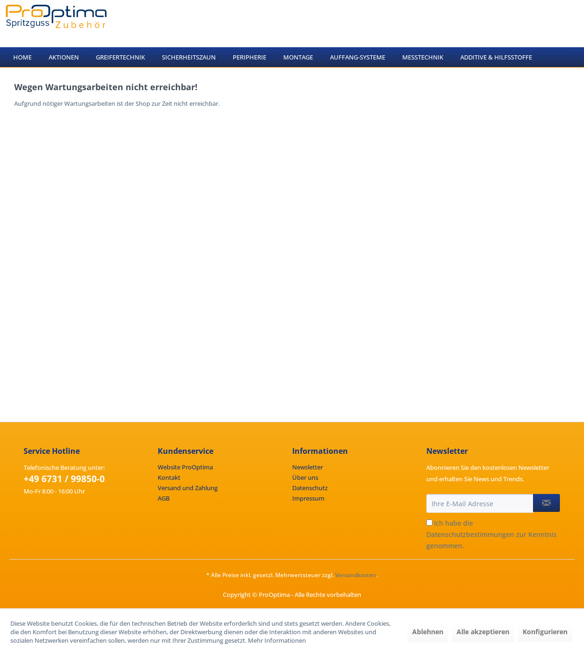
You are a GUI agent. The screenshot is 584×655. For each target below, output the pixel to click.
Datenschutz (310, 488)
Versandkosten (355, 575)
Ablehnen (427, 631)
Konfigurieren (545, 631)
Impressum (308, 498)
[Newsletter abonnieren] (546, 503)
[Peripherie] (249, 57)
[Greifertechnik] (120, 57)
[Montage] (298, 57)
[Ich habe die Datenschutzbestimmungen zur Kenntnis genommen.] (429, 522)
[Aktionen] (63, 57)
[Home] (22, 57)
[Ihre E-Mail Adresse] (479, 503)
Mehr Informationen (277, 640)
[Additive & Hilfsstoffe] (496, 57)
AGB (163, 498)
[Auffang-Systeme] (358, 57)
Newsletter (307, 467)
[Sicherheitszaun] (188, 57)
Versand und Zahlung (188, 488)
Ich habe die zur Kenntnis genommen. (491, 534)
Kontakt (169, 477)
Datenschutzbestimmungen (470, 534)
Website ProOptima (185, 467)
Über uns (305, 477)
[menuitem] (22, 57)
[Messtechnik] (423, 57)
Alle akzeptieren (483, 631)
